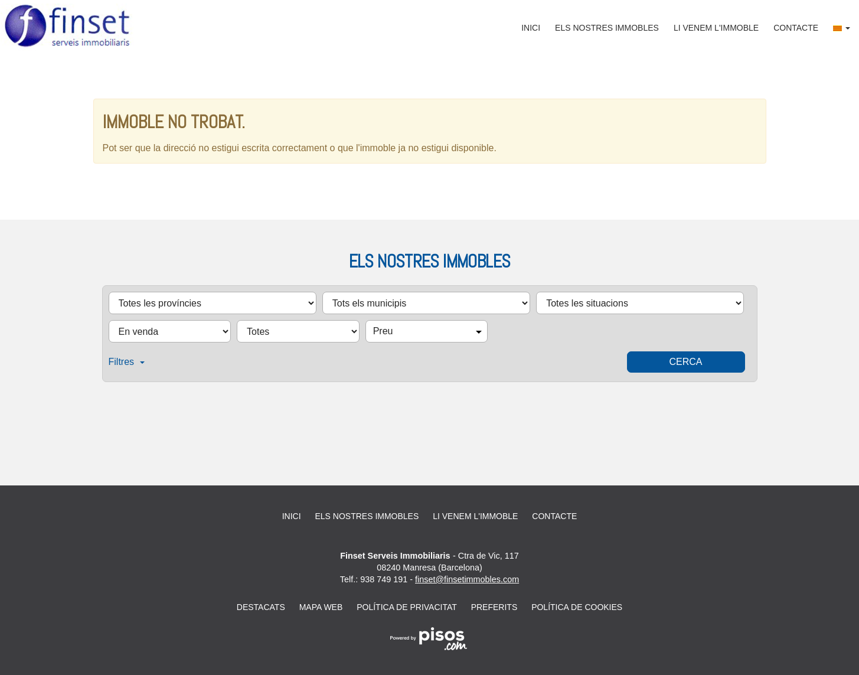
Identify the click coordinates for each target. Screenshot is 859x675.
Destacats (261, 607)
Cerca (685, 362)
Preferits (494, 607)
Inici (530, 27)
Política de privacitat (407, 607)
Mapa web (321, 607)
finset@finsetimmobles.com (467, 579)
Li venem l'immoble (716, 27)
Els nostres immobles (607, 27)
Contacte (795, 27)
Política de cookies (576, 607)
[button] (841, 27)
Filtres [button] (127, 362)
